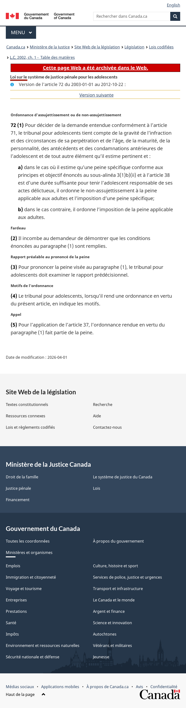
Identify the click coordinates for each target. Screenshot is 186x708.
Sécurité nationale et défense (32, 657)
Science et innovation (112, 622)
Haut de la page (26, 694)
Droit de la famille (22, 477)
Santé (11, 622)
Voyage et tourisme (24, 588)
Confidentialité (163, 686)
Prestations (16, 611)
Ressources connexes (25, 416)
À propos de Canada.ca (107, 686)
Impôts (12, 634)
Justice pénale (18, 488)
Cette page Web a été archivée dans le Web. (95, 67)
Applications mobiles (60, 686)
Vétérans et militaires (112, 645)
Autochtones (104, 634)
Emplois (13, 565)
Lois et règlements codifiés (30, 427)
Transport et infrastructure (118, 588)
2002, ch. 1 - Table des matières (42, 57)
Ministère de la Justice (50, 47)
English (173, 5)
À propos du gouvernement (118, 541)
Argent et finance (109, 611)
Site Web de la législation (97, 47)
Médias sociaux (20, 686)
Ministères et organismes (29, 552)
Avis (139, 686)
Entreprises (16, 600)
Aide (97, 416)
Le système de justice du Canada (122, 477)
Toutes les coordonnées (28, 541)
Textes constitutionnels (27, 404)
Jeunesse (101, 657)
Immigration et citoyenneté (31, 577)
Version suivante (96, 95)
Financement (18, 499)
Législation (134, 47)
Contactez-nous (107, 427)
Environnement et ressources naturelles (42, 645)
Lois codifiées (161, 47)
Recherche (102, 404)
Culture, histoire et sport (115, 565)
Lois (96, 488)
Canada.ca (15, 47)
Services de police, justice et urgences (127, 577)
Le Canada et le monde (114, 600)
